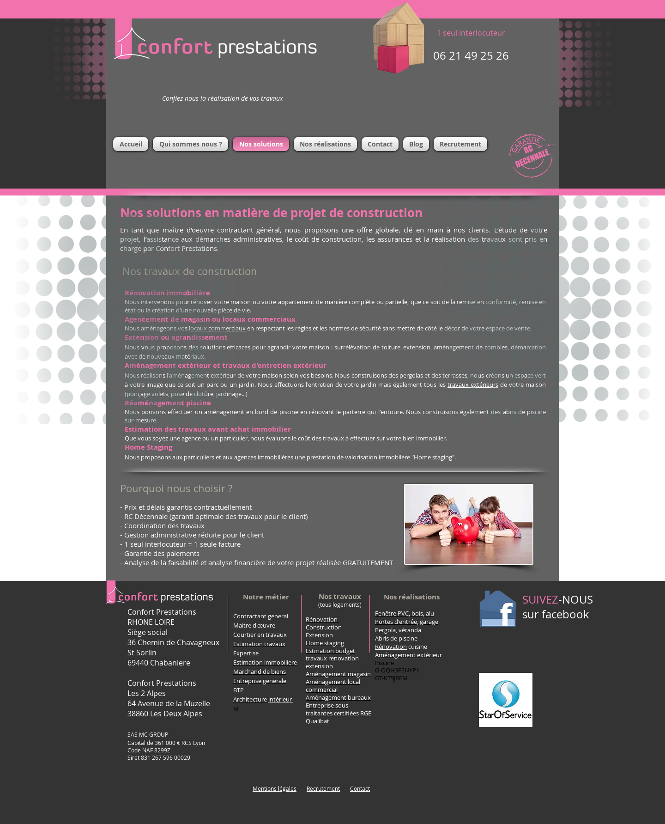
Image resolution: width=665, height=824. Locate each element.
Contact (360, 788)
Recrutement (323, 788)
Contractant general (260, 616)
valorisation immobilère (378, 457)
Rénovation (322, 619)
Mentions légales (274, 788)
